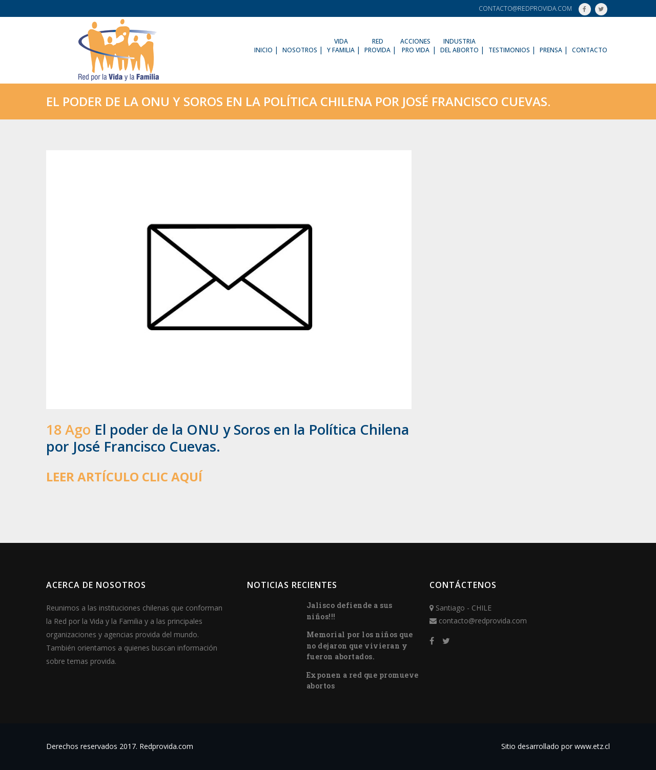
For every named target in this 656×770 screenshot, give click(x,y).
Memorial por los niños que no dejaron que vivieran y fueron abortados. (359, 645)
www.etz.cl (592, 746)
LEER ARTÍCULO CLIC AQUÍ (124, 476)
